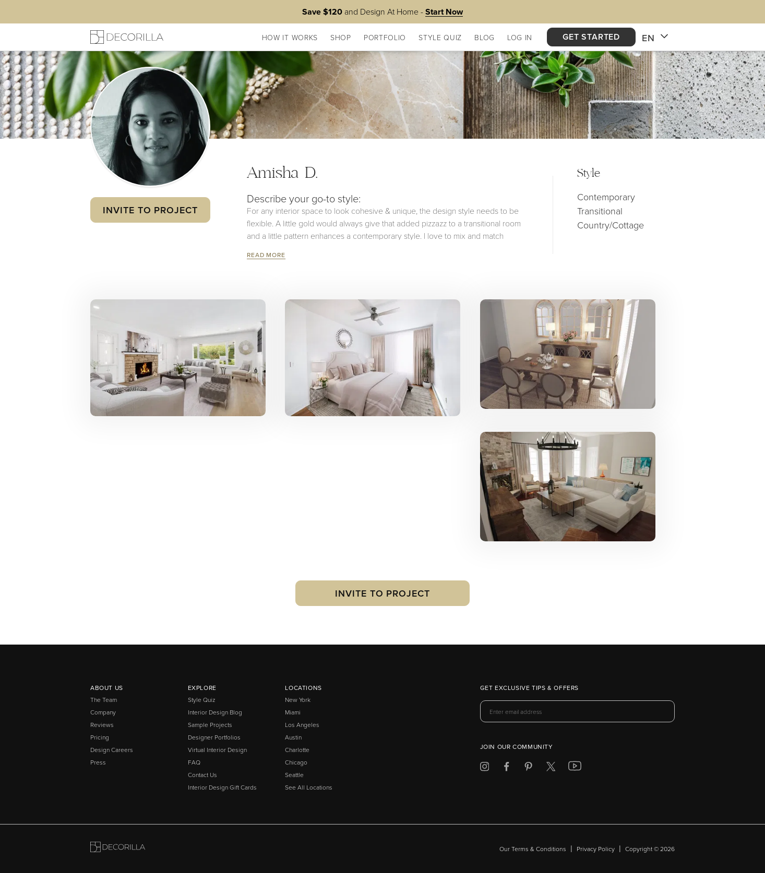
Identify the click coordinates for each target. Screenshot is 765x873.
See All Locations (308, 787)
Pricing (99, 737)
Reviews (102, 724)
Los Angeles (302, 724)
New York (297, 699)
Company (103, 712)
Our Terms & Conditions (532, 848)
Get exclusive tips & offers (529, 688)
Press (98, 762)
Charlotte (297, 749)
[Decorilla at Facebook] (506, 768)
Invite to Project (150, 209)
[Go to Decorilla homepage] (117, 849)
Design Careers (111, 749)
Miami (293, 712)
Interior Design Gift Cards (222, 787)
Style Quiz (202, 699)
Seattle (294, 774)
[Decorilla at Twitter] (550, 768)
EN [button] (655, 38)
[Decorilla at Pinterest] (528, 768)
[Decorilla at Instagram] (484, 768)
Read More (266, 254)
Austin (293, 737)
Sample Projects (210, 724)
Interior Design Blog (215, 712)
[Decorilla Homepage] (126, 37)
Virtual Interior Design (217, 749)
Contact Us (202, 774)
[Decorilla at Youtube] (574, 768)
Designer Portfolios (214, 737)
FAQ (194, 762)
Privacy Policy (596, 848)
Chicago (296, 762)
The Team (103, 699)
